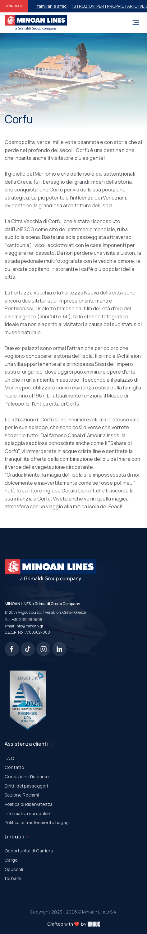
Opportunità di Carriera (29, 851)
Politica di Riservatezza (29, 804)
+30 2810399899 (27, 619)
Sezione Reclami (22, 795)
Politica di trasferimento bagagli (38, 822)
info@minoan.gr (30, 626)
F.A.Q (9, 758)
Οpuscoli (14, 869)
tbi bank (13, 878)
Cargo (11, 860)
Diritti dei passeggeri (26, 786)
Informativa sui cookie (27, 813)
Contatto (14, 767)
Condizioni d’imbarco (27, 776)
